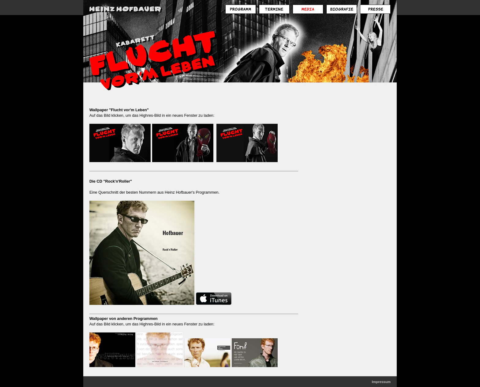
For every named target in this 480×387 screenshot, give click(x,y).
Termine (274, 9)
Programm (240, 9)
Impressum (381, 382)
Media (308, 9)
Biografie (341, 9)
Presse (375, 9)
